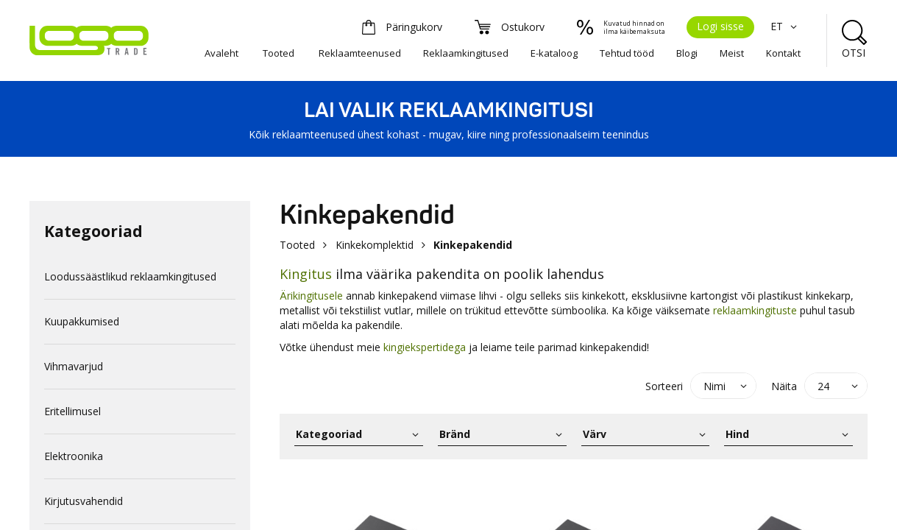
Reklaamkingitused (465, 53)
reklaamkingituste (755, 310)
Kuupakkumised (81, 321)
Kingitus (306, 274)
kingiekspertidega (424, 347)
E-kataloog (554, 53)
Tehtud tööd (627, 53)
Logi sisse (720, 26)
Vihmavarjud (73, 366)
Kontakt (783, 53)
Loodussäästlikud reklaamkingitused (130, 276)
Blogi (687, 53)
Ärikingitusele (311, 296)
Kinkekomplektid (375, 245)
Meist (732, 53)
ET (785, 26)
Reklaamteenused (360, 53)
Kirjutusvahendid (83, 501)
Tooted (278, 53)
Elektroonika (73, 456)
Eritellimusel (72, 411)
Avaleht (221, 53)
